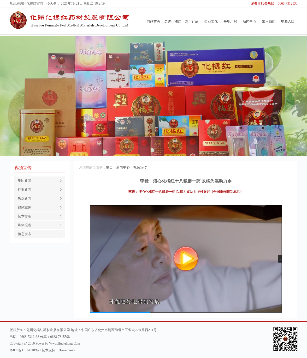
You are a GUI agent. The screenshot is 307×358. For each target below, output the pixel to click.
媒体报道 (24, 225)
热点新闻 (24, 198)
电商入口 (288, 21)
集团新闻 (24, 180)
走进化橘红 (172, 21)
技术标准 (24, 216)
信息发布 (24, 234)
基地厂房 (230, 21)
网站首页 (153, 21)
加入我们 (268, 21)
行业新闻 (24, 189)
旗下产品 (192, 21)
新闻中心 (249, 21)
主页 (109, 167)
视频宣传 (24, 207)
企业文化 (211, 21)
